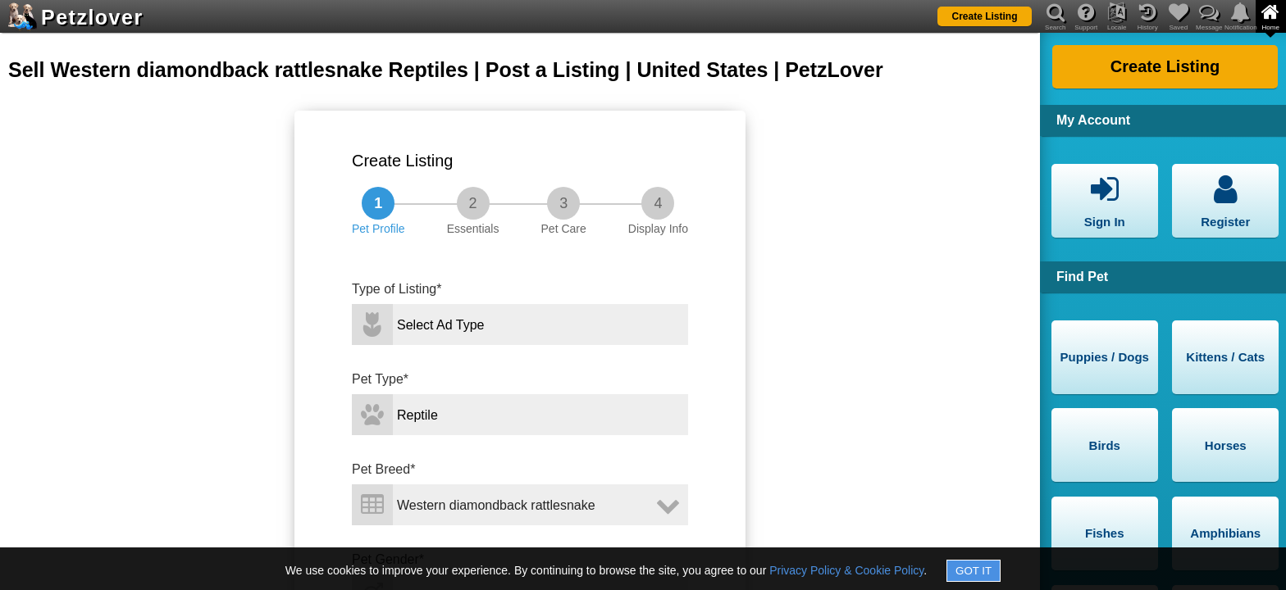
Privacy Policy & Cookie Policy (846, 570)
